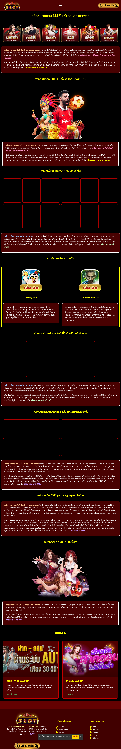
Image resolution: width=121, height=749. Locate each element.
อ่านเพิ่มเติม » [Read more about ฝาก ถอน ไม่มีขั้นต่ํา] (71, 695)
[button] (60, 5)
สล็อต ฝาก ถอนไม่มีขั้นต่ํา (18, 681)
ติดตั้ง (75, 737)
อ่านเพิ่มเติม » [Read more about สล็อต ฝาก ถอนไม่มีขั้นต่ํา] (12, 695)
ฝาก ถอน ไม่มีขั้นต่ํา (74, 681)
